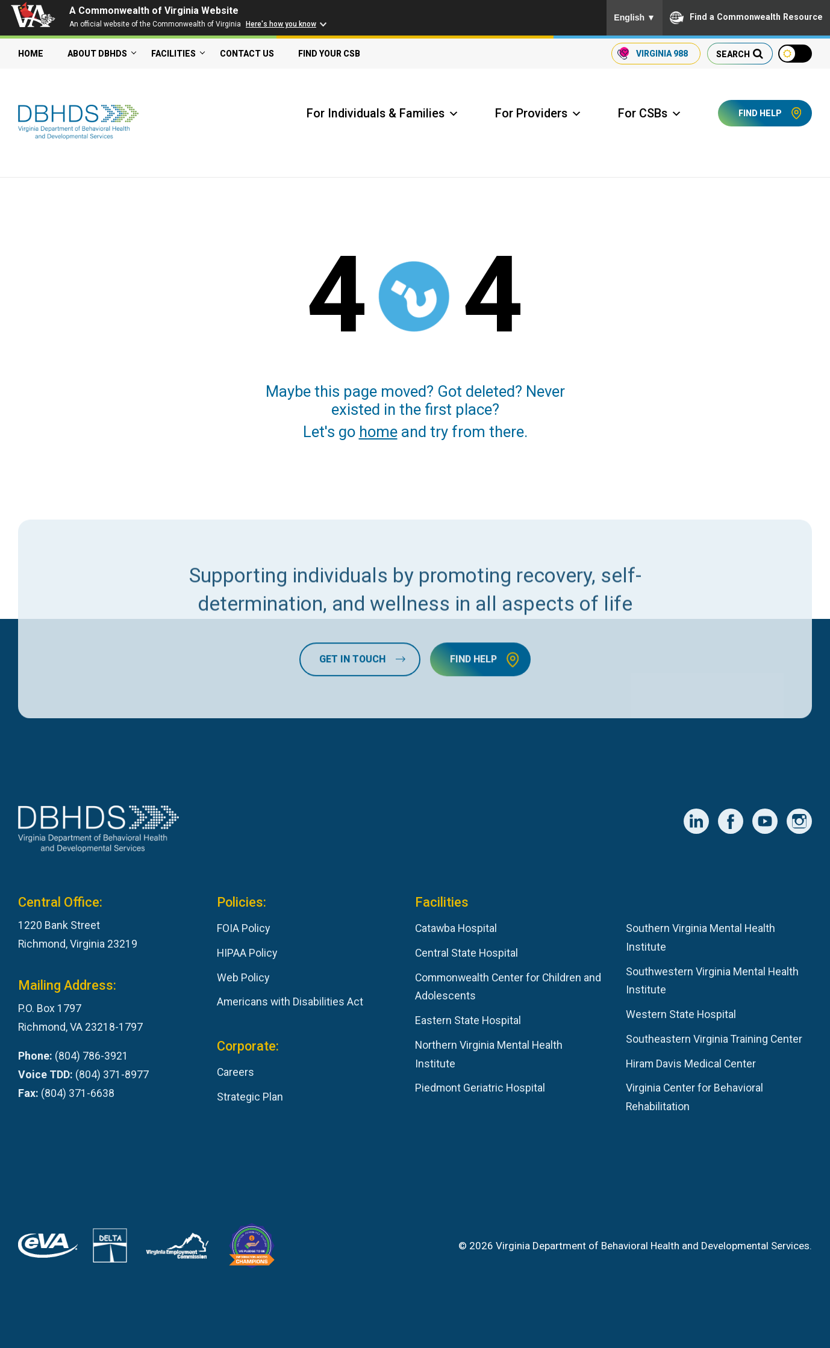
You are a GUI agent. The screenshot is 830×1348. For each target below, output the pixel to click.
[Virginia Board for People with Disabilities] (252, 1249)
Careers (235, 1072)
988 (661, 53)
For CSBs (650, 114)
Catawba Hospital (456, 928)
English (634, 17)
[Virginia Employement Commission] (177, 1248)
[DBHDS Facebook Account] (730, 821)
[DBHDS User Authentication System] (110, 1248)
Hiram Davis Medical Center (691, 1063)
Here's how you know (281, 24)
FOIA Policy (243, 928)
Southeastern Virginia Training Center (714, 1039)
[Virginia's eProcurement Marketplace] (48, 1249)
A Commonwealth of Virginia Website (154, 10)
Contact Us (247, 53)
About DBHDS (97, 53)
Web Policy (243, 977)
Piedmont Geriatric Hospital (480, 1087)
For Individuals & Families (383, 114)
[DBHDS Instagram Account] (799, 821)
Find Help (760, 113)
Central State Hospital (466, 952)
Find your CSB (329, 53)
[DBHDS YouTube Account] (765, 821)
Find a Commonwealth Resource (746, 17)
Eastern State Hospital (468, 1020)
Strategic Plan (250, 1096)
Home (30, 53)
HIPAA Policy (247, 952)
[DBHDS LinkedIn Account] (696, 821)
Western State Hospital (681, 1014)
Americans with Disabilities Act (290, 1001)
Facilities (173, 53)
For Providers (538, 114)
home (378, 432)
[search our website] (739, 53)
